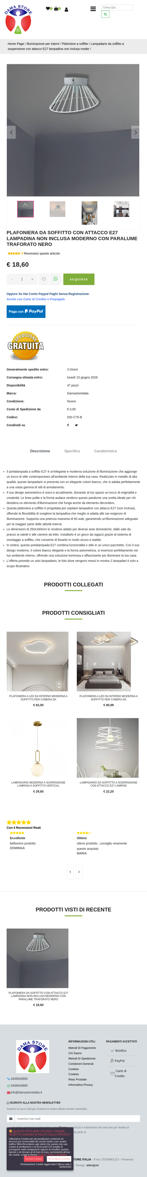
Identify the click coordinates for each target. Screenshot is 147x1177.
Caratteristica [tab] (105, 451)
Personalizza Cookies (59, 1158)
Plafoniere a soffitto (75, 44)
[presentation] (70, 871)
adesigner (92, 1165)
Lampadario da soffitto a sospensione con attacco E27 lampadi (108, 784)
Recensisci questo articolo (42, 253)
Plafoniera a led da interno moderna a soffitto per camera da (38, 698)
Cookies (73, 1069)
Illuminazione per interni (43, 44)
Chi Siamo (75, 1053)
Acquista (79, 279)
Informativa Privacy (80, 1084)
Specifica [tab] (72, 451)
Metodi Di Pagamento (82, 1048)
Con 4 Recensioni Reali (24, 827)
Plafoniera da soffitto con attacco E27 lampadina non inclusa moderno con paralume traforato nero (38, 996)
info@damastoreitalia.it (26, 1092)
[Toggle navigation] (93, 9)
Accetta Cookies (33, 1158)
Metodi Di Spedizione (82, 1058)
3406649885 (19, 1078)
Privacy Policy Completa (52, 1154)
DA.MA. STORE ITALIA (75, 1159)
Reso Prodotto (77, 1079)
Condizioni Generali (80, 1063)
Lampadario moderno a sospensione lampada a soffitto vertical (38, 784)
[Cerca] (117, 7)
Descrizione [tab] (40, 451)
